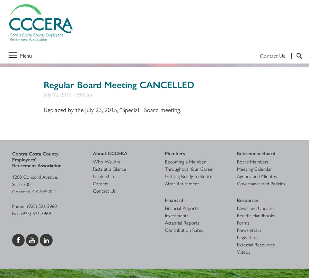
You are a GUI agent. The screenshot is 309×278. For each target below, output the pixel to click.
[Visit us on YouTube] (33, 239)
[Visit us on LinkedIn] (46, 239)
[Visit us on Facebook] (19, 239)
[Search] (296, 56)
